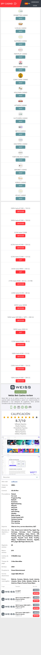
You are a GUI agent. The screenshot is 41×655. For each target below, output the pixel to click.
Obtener (20, 211)
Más (35, 590)
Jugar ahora (20, 392)
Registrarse (35, 2)
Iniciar (35, 5)
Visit (20, 18)
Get (20, 260)
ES (27, 3)
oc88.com (14, 481)
